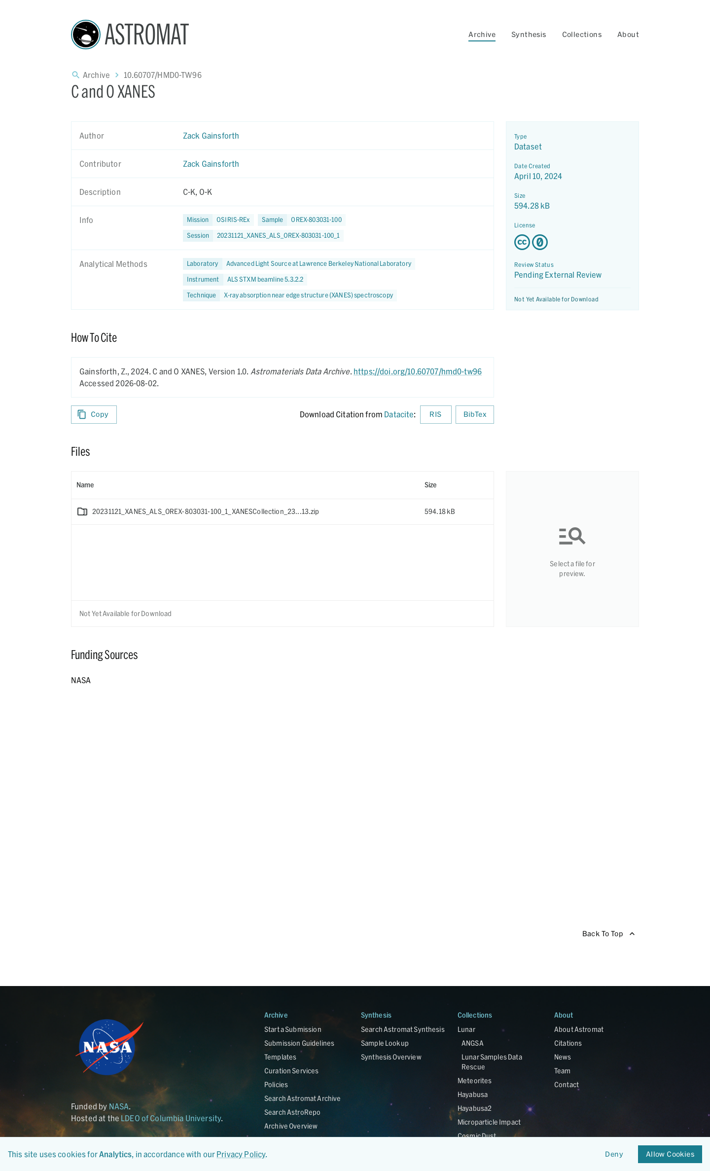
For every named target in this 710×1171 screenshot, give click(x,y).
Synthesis (528, 34)
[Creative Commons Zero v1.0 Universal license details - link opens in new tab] (572, 242)
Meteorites (475, 1080)
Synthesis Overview (391, 1057)
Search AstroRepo (292, 1112)
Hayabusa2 (475, 1108)
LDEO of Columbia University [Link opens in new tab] (171, 1118)
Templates (280, 1057)
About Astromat (579, 1029)
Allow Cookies (670, 1154)
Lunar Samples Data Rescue (492, 1062)
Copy (93, 414)
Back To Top (608, 934)
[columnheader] (245, 485)
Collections (582, 34)
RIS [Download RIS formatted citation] (436, 414)
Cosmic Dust (477, 1136)
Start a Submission (292, 1029)
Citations (568, 1043)
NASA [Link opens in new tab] (119, 1106)
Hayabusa (473, 1094)
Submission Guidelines (299, 1043)
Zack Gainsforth (211, 135)
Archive (482, 34)
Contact (566, 1084)
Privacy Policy (240, 1154)
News (562, 1057)
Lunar (466, 1029)
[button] (302, 220)
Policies (276, 1084)
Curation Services (291, 1070)
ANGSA (473, 1043)
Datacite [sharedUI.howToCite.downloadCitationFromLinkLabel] (399, 414)
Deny (614, 1154)
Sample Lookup (385, 1043)
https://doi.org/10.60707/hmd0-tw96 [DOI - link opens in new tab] (418, 371)
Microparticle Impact (489, 1122)
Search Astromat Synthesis (403, 1029)
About (628, 34)
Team (562, 1070)
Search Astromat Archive (302, 1098)
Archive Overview (291, 1126)
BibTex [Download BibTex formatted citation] (475, 414)
